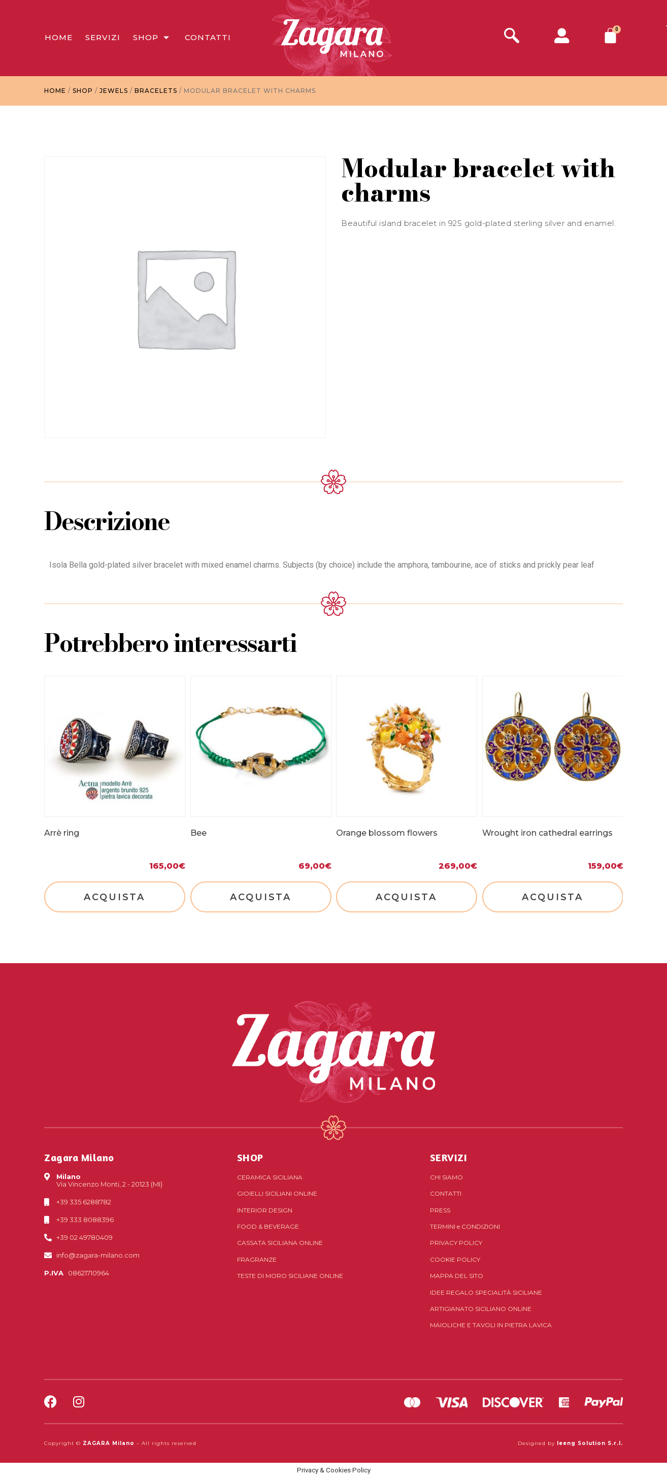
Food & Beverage (268, 1226)
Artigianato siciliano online (480, 1308)
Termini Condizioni (465, 1226)
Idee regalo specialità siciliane (486, 1292)
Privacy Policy (456, 1242)
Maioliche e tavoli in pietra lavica (491, 1325)
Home (58, 38)
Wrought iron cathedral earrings (547, 833)
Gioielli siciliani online (277, 1193)
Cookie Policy (455, 1259)
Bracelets (156, 90)
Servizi (102, 38)
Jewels (113, 90)
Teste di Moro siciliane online (290, 1275)
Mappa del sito (456, 1275)
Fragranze (257, 1259)
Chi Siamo (446, 1177)
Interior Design (264, 1210)
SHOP (250, 1157)
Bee (198, 833)
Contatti (207, 38)
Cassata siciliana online (280, 1242)
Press (440, 1210)
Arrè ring (61, 833)
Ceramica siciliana (270, 1177)
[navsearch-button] (511, 36)
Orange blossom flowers (387, 833)
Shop (152, 38)
